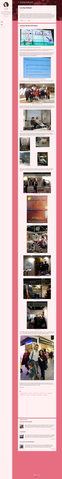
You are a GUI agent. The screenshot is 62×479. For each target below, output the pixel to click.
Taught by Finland (39, 417)
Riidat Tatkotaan (33, 417)
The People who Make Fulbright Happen (27, 463)
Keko (46, 415)
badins (39, 476)
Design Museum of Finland (24, 415)
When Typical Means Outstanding (26, 443)
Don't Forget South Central (26, 2)
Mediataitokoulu (50, 415)
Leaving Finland (26, 8)
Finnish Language (35, 415)
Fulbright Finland (41, 415)
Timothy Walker (45, 417)
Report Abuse (3, 27)
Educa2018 (30, 415)
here (45, 157)
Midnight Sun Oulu (22, 417)
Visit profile (6, 16)
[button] (54, 7)
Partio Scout (28, 417)
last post (49, 72)
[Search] (55, 2)
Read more (53, 451)
